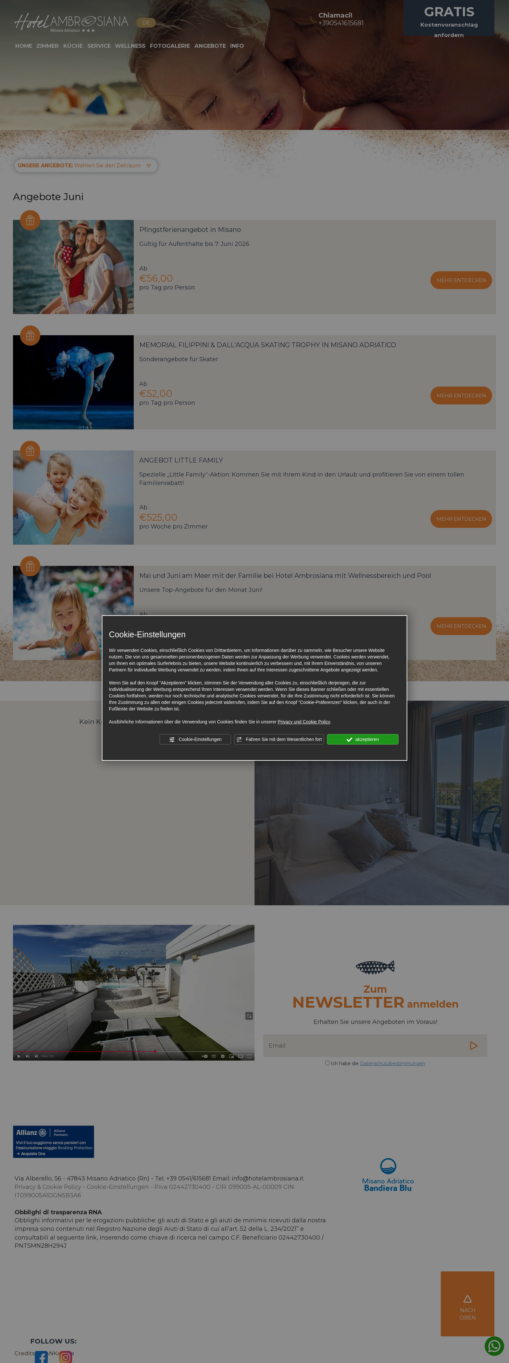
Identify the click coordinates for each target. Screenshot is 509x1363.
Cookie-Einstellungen (195, 740)
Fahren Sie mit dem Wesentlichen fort (279, 740)
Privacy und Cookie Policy (304, 721)
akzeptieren (363, 740)
